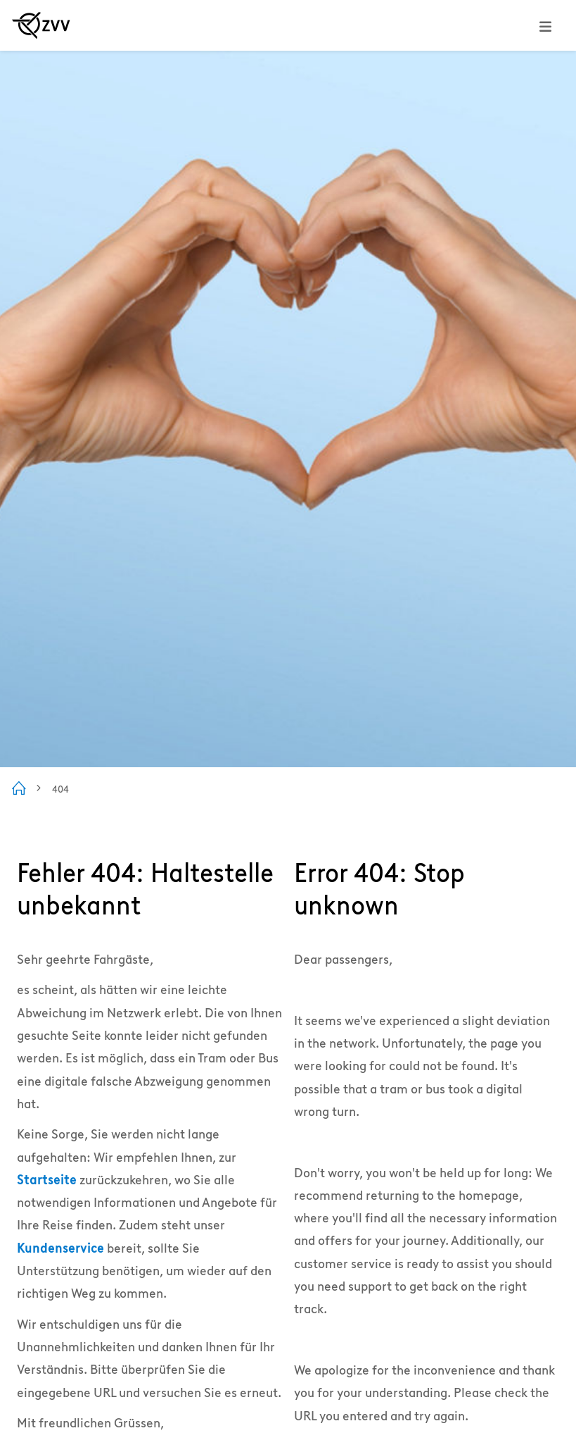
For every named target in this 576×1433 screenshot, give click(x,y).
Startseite (47, 1180)
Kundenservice (60, 1248)
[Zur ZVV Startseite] (41, 25)
